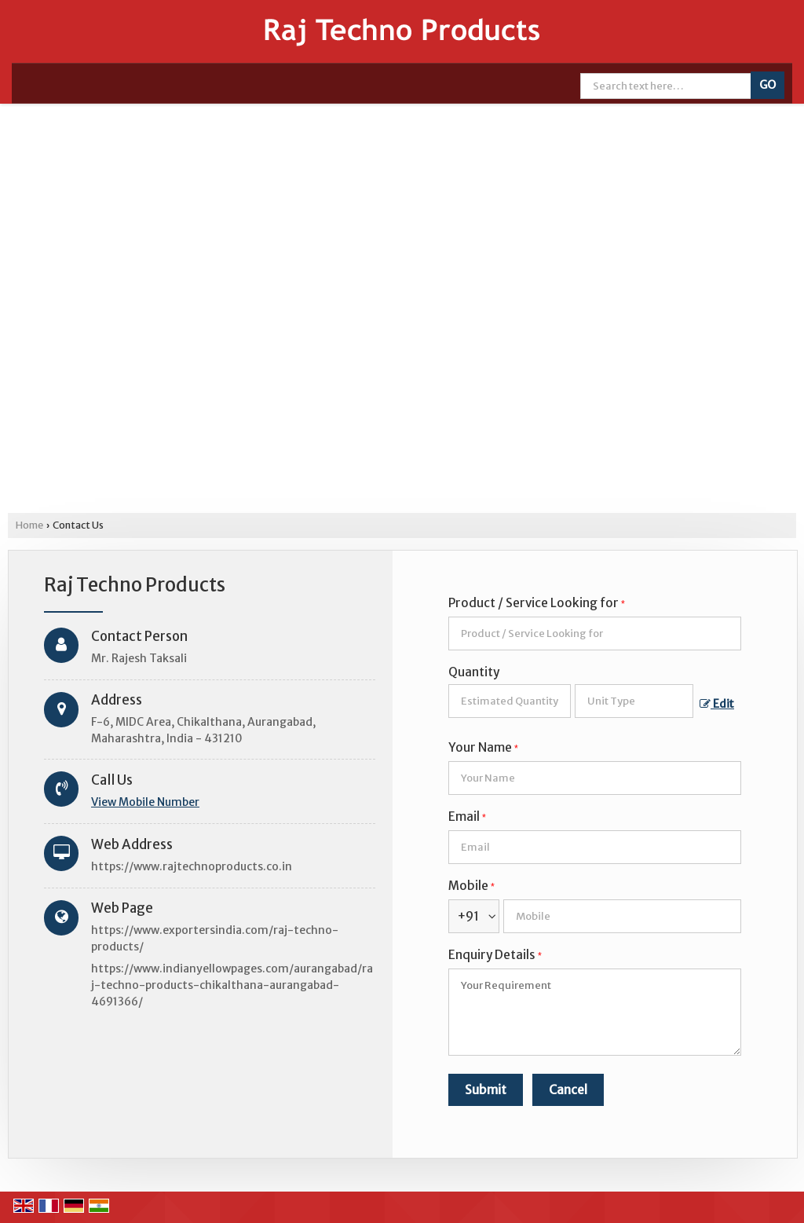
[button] (145, 802)
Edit (717, 704)
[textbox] (634, 701)
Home (29, 525)
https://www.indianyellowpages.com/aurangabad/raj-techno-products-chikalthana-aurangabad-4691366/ (232, 985)
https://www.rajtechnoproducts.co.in (191, 866)
